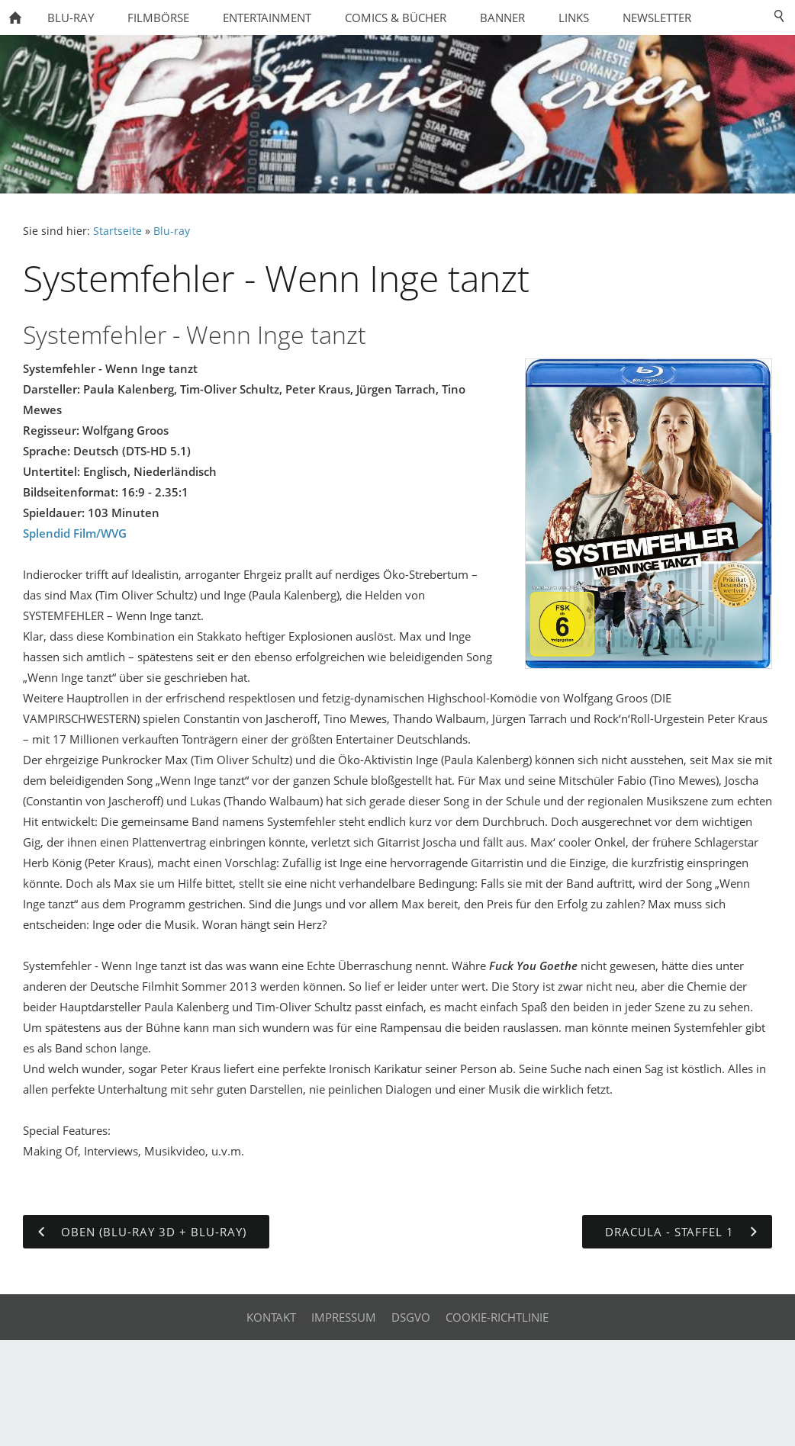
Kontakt (271, 1317)
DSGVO (410, 1317)
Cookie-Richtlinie (497, 1317)
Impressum (343, 1317)
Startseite (117, 231)
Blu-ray (171, 231)
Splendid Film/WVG (75, 533)
